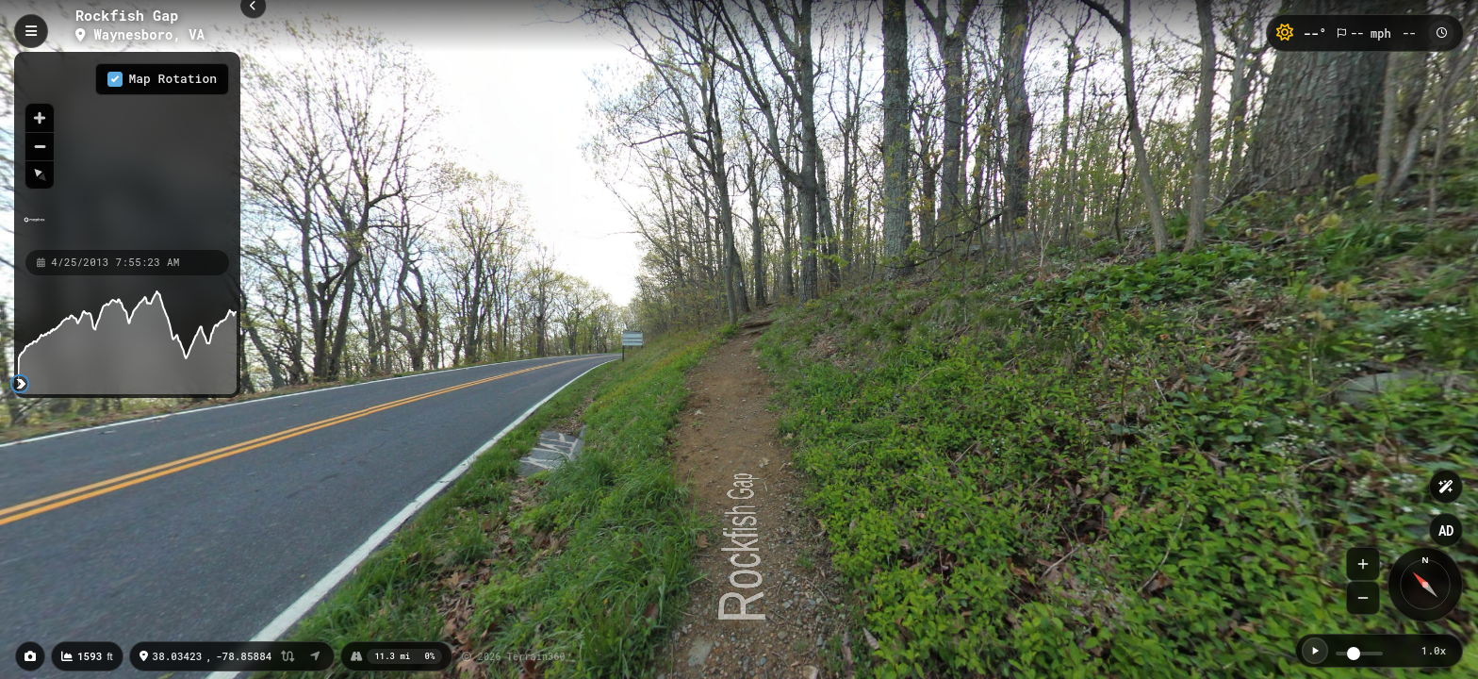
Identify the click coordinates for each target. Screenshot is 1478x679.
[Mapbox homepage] (34, 228)
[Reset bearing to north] (39, 174)
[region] (127, 150)
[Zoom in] (39, 118)
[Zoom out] (39, 146)
